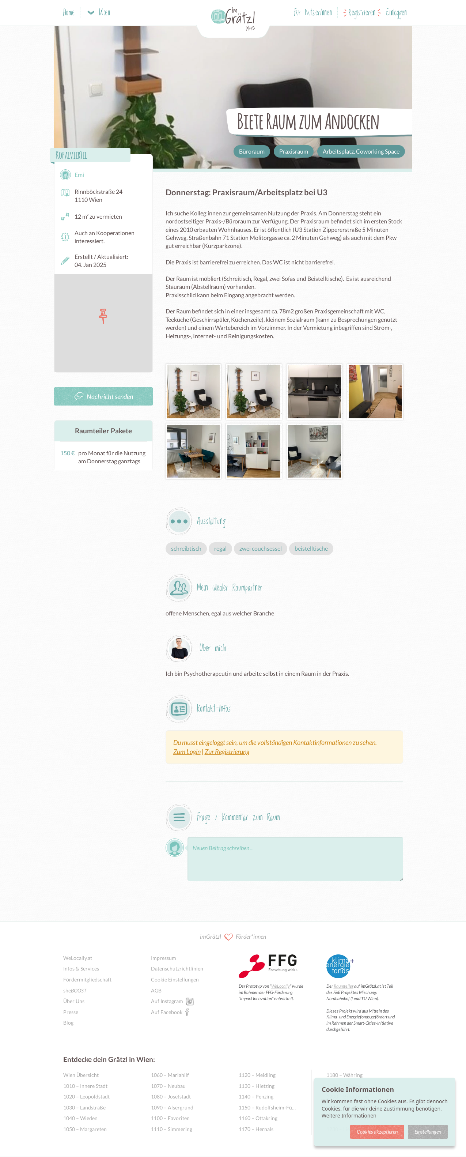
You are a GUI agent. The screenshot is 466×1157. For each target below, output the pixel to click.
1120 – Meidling (257, 1075)
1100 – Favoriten (170, 1118)
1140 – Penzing (256, 1096)
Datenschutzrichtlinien (177, 968)
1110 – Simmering (171, 1129)
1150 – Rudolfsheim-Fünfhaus (268, 1107)
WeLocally (280, 986)
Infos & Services (81, 968)
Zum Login (187, 751)
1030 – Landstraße (84, 1107)
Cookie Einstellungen (175, 979)
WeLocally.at (77, 958)
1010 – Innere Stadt (85, 1086)
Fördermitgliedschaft (87, 979)
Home (69, 13)
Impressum (163, 958)
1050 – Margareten (85, 1129)
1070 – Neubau (168, 1086)
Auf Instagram (167, 1001)
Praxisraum (293, 151)
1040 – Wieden (80, 1118)
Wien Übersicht (81, 1075)
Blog (68, 1023)
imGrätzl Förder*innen (233, 937)
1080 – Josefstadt (171, 1096)
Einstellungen (427, 1131)
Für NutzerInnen (313, 13)
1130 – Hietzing (256, 1086)
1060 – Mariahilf (170, 1075)
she (75, 990)
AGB (156, 990)
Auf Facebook (166, 1012)
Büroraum (252, 151)
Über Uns (73, 1001)
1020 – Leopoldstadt (86, 1096)
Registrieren (362, 13)
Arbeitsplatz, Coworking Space (361, 151)
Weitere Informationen (349, 1115)
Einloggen (396, 13)
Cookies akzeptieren (377, 1131)
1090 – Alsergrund (172, 1107)
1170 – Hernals (256, 1129)
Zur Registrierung (227, 751)
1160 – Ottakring (258, 1118)
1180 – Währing (344, 1075)
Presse (70, 1012)
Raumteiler (343, 986)
